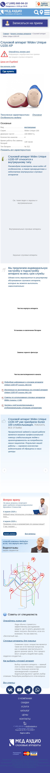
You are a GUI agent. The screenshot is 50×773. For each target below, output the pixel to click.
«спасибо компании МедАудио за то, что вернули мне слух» (25, 546)
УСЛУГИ (25, 707)
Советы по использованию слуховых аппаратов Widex (24, 398)
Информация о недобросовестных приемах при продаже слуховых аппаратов (24, 54)
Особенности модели (11, 118)
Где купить (8, 71)
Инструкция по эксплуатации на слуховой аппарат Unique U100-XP (26, 391)
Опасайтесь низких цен (14, 621)
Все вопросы (30, 534)
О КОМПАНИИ (25, 698)
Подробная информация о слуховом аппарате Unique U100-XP (23, 383)
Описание (37, 115)
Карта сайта (25, 733)
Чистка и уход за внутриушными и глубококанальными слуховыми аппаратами (23, 406)
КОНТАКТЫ (24, 719)
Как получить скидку (8, 66)
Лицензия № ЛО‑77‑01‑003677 (25, 730)
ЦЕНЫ (25, 715)
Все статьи (9, 683)
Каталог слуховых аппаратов (21, 34)
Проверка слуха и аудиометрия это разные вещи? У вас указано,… (24, 525)
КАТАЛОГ (25, 711)
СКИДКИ (25, 703)
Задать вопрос (10, 534)
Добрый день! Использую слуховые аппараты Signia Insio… (24, 515)
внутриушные (30, 127)
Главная (6, 34)
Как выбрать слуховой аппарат (18, 661)
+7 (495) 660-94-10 (17, 3)
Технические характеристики (15, 115)
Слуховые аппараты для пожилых (19, 641)
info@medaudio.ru (31, 726)
